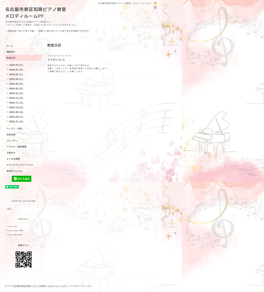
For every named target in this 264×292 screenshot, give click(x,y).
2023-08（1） (16, 116)
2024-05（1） (16, 74)
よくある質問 (13, 158)
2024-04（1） (16, 79)
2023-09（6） (16, 112)
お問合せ (11, 152)
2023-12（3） (16, 97)
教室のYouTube (15, 170)
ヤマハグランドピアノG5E (20, 164)
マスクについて (56, 59)
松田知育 (11, 134)
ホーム (10, 45)
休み (9, 208)
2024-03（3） (16, 83)
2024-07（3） (16, 69)
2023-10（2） (16, 107)
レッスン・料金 (14, 128)
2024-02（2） (16, 88)
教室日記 (11, 57)
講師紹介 (11, 51)
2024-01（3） (16, 93)
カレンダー (12, 140)
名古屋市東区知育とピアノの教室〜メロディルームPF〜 (40, 285)
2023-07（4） (16, 121)
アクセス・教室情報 (16, 146)
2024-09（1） (16, 64)
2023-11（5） (16, 102)
